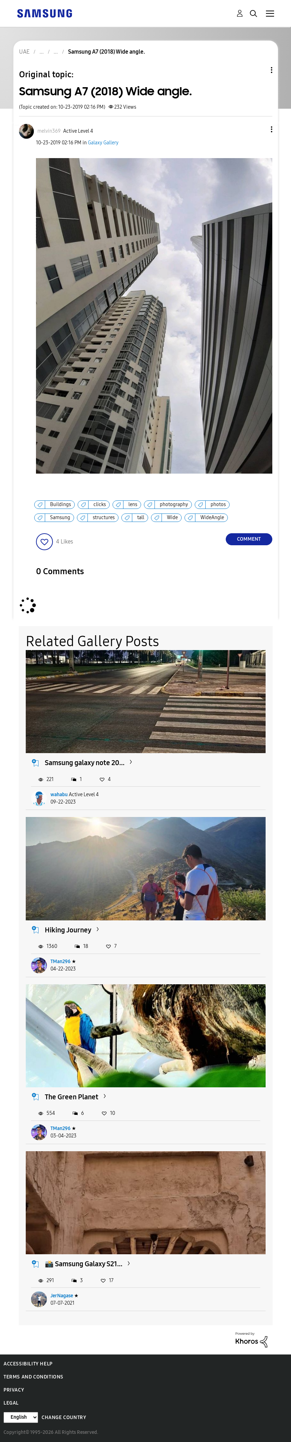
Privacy (14, 1390)
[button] (259, 129)
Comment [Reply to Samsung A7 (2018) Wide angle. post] (249, 539)
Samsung (60, 518)
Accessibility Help (28, 1364)
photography (174, 504)
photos (218, 504)
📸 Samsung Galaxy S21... (83, 1264)
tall (140, 518)
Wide (172, 518)
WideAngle (212, 518)
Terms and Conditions (33, 1377)
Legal (11, 1403)
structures (104, 518)
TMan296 (60, 962)
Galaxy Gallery (103, 143)
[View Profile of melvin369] (49, 131)
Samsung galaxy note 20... (85, 762)
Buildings (60, 504)
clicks (99, 504)
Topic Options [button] (259, 70)
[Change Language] (21, 1417)
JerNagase (61, 1296)
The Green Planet (71, 1097)
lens (132, 504)
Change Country (64, 1417)
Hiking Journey (68, 930)
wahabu (59, 795)
